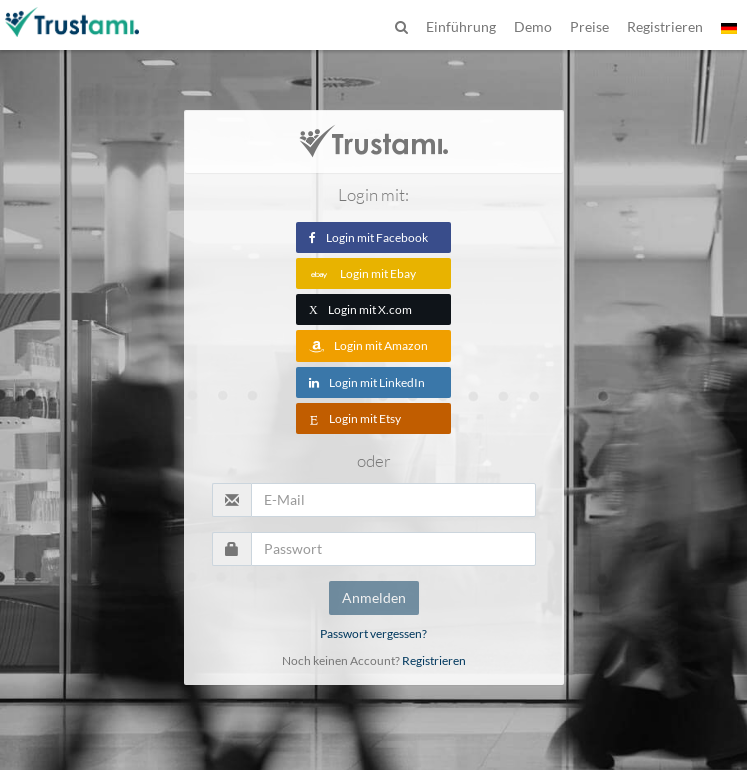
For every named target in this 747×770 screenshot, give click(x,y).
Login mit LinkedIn (367, 382)
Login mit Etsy (355, 418)
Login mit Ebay (362, 273)
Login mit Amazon (368, 345)
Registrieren (434, 660)
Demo (533, 26)
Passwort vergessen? (373, 633)
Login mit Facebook (368, 237)
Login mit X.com (360, 309)
